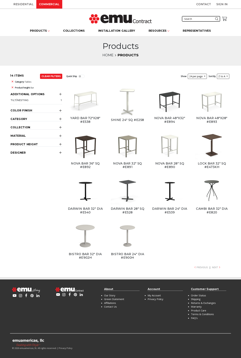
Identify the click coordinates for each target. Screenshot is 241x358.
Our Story (109, 295)
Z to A (222, 76)
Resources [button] (158, 30)
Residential (23, 4)
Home (107, 55)
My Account (154, 295)
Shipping (195, 299)
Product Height (24, 144)
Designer (18, 152)
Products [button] (38, 30)
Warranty (196, 306)
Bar (24, 87)
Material (18, 135)
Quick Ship (71, 76)
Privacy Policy (155, 299)
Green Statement (114, 299)
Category (19, 119)
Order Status (198, 295)
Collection (20, 127)
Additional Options (28, 94)
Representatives (197, 30)
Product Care (198, 310)
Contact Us (110, 306)
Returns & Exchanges (203, 303)
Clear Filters (51, 76)
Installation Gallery (116, 30)
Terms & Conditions (202, 314)
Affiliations (110, 303)
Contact (203, 4)
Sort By (212, 76)
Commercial (49, 4)
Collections (74, 30)
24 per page (196, 76)
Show (183, 76)
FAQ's (194, 318)
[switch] (81, 76)
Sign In (222, 4)
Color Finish (21, 110)
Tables (23, 81)
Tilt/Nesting (19, 100)
